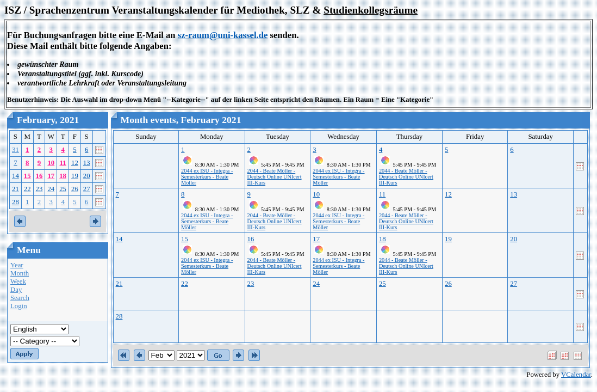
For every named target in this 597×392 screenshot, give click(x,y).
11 (63, 163)
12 (74, 163)
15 (27, 176)
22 (27, 189)
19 (74, 176)
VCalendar (576, 374)
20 (86, 176)
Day (16, 289)
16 (39, 176)
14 (15, 176)
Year (16, 265)
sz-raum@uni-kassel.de (223, 35)
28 (15, 202)
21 (15, 189)
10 (50, 163)
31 (15, 150)
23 (39, 189)
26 (74, 189)
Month (19, 273)
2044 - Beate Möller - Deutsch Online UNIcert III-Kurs (274, 177)
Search (19, 298)
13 (86, 163)
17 (50, 176)
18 (62, 176)
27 (86, 189)
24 (50, 189)
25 (62, 189)
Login (18, 306)
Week (18, 281)
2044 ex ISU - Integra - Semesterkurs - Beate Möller (207, 177)
